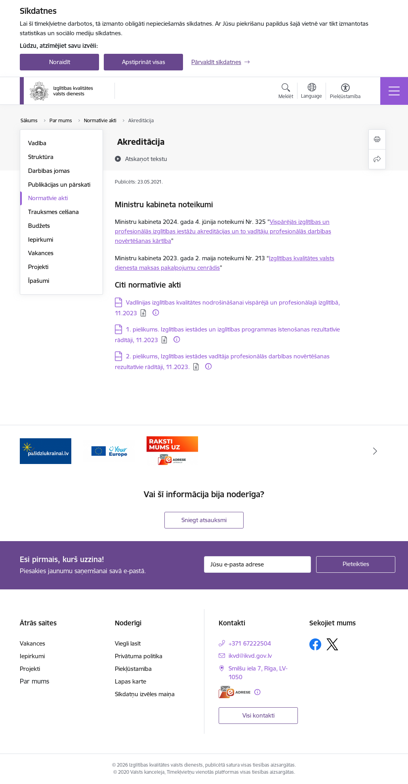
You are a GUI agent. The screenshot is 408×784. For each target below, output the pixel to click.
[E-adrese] (234, 692)
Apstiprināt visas (143, 62)
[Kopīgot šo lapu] (377, 159)
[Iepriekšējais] (33, 451)
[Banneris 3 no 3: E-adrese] (172, 450)
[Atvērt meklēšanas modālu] (286, 92)
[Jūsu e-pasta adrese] (257, 564)
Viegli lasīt (128, 643)
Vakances (40, 253)
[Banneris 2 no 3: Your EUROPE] (109, 450)
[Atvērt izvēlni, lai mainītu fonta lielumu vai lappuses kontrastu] (345, 92)
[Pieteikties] (355, 564)
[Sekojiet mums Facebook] (315, 644)
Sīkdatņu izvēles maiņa (145, 694)
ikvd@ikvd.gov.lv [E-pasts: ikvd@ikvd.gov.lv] (250, 655)
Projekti (38, 267)
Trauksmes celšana (53, 212)
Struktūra (40, 157)
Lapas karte (130, 681)
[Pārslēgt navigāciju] (394, 91)
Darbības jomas (49, 170)
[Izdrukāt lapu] (377, 139)
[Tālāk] (375, 451)
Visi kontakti (258, 715)
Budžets (39, 225)
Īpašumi (38, 280)
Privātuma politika (138, 656)
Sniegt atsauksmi (204, 520)
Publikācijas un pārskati (59, 184)
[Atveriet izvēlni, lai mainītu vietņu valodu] (311, 92)
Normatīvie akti (48, 198)
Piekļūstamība (133, 668)
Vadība (37, 143)
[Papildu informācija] (156, 312)
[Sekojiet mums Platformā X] (332, 644)
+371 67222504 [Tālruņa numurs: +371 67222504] (250, 643)
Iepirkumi (40, 239)
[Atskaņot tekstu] (146, 158)
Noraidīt (59, 62)
